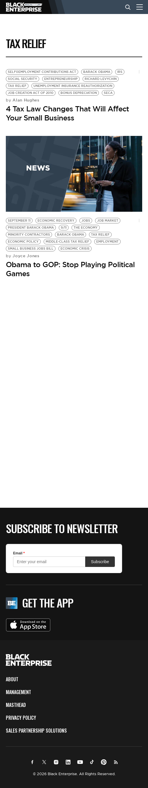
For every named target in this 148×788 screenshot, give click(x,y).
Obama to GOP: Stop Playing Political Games (70, 269)
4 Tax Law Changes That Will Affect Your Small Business (67, 113)
